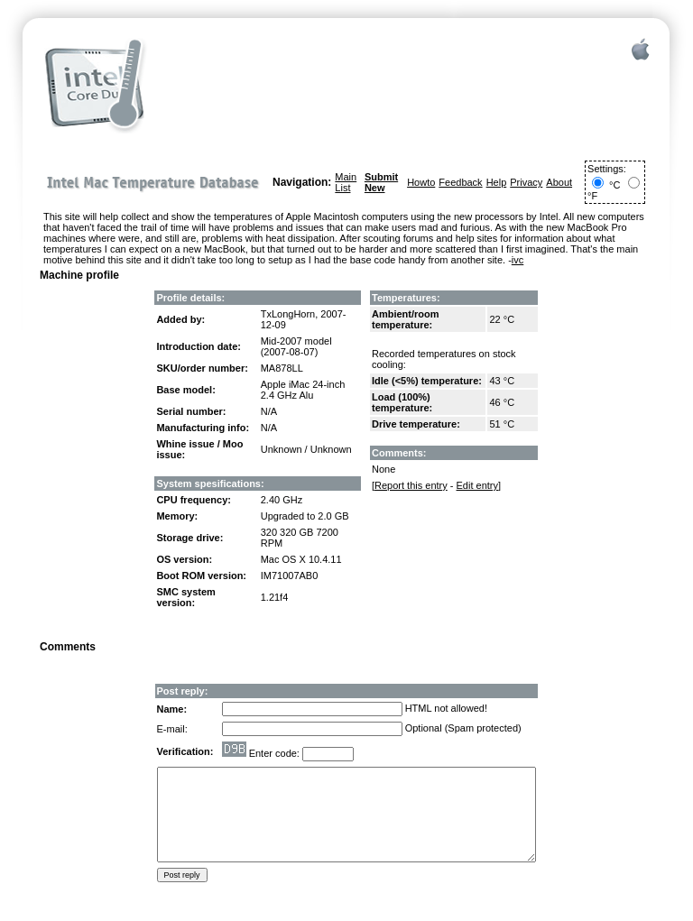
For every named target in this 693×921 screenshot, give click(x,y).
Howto (421, 182)
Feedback (460, 182)
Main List (345, 182)
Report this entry (411, 485)
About (559, 182)
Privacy (526, 182)
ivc (517, 259)
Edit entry (477, 485)
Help (496, 182)
